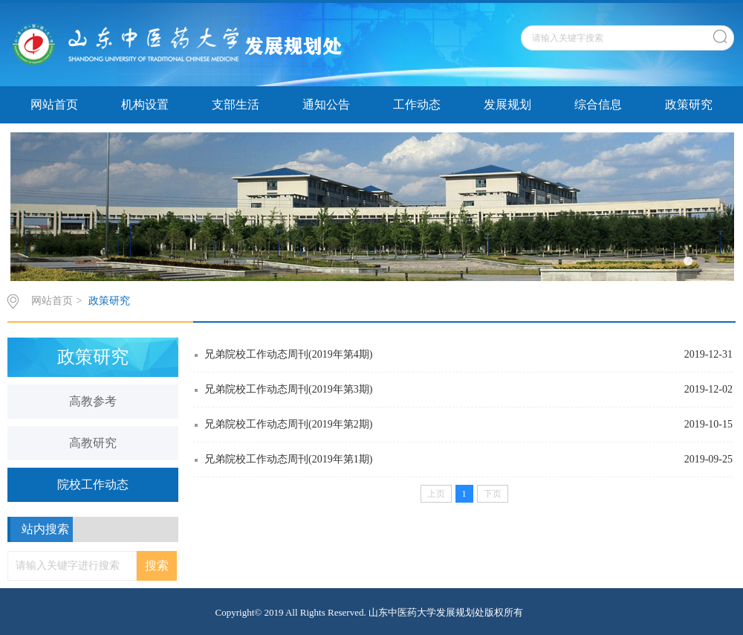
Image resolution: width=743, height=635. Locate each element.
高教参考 (93, 401)
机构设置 (145, 104)
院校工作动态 (93, 484)
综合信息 (598, 104)
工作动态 (417, 104)
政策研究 (689, 104)
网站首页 (54, 104)
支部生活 (235, 104)
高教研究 (93, 442)
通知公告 (326, 104)
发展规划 (507, 104)
